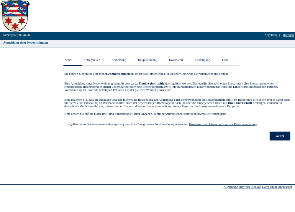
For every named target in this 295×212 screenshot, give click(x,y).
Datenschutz (269, 186)
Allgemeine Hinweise (236, 186)
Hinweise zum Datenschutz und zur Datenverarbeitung (223, 124)
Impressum (285, 186)
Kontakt (256, 186)
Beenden (288, 35)
